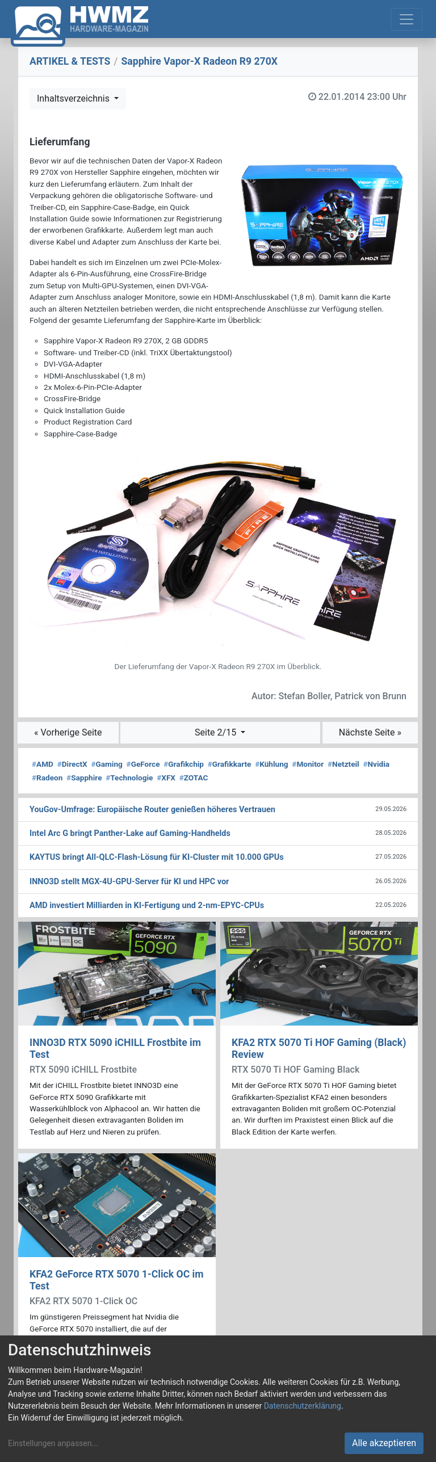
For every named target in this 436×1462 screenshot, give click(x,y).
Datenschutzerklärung (302, 1405)
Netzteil (343, 763)
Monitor (308, 763)
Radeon (47, 777)
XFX (166, 777)
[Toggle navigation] (406, 19)
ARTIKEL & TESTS (70, 61)
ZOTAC (193, 777)
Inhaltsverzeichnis (74, 98)
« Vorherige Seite (68, 732)
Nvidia (376, 763)
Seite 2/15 (216, 732)
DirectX (72, 763)
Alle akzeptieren (384, 1443)
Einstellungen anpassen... (53, 1443)
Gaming (106, 763)
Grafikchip (184, 763)
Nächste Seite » (370, 732)
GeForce (143, 763)
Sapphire (84, 777)
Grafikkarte (229, 763)
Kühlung (271, 763)
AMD (42, 763)
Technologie (129, 777)
